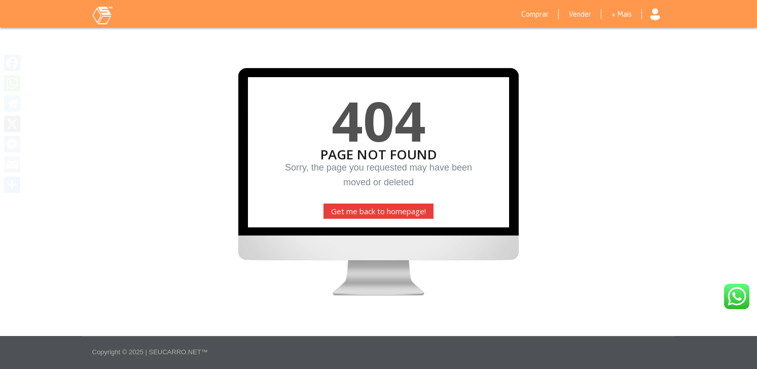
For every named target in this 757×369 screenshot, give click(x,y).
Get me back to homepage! (378, 211)
